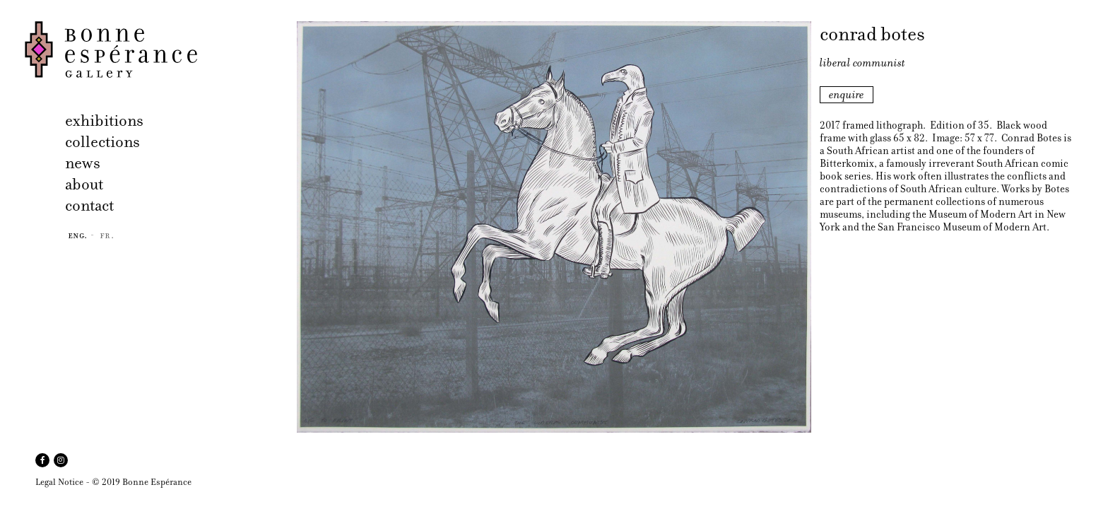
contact (89, 205)
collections (102, 142)
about (84, 184)
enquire (846, 95)
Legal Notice (59, 482)
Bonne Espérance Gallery (156, 49)
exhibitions (104, 120)
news (82, 163)
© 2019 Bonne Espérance (141, 482)
